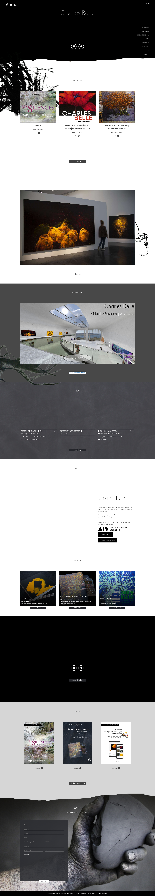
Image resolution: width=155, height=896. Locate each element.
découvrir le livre (77, 680)
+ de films (77, 450)
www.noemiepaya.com (73, 893)
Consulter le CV (105, 534)
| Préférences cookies (102, 893)
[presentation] (44, 872)
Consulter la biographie (108, 540)
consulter (37, 768)
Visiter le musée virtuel (77, 373)
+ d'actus (77, 161)
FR (146, 4)
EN (149, 4)
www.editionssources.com (88, 893)
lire (37, 133)
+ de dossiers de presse (77, 783)
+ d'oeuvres (77, 274)
